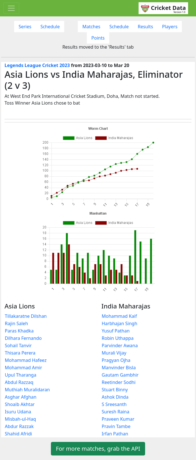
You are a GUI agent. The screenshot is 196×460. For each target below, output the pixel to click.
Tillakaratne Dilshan (26, 316)
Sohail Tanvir (18, 345)
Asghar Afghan (20, 397)
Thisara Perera (20, 353)
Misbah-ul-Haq (20, 419)
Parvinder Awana (120, 345)
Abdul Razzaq (19, 382)
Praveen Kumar (118, 419)
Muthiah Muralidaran (27, 389)
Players (169, 26)
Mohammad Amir (23, 367)
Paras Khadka (19, 331)
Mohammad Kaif (119, 316)
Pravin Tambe (116, 426)
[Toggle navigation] (11, 8)
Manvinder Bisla (119, 367)
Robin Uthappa (118, 338)
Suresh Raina (116, 412)
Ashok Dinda (115, 397)
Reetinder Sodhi (119, 382)
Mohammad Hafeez (26, 360)
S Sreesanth (114, 404)
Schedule (50, 26)
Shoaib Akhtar (20, 404)
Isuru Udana (18, 412)
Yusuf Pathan (116, 331)
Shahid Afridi (18, 434)
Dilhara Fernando (23, 338)
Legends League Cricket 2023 (37, 65)
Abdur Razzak (19, 426)
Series (25, 26)
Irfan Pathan (115, 434)
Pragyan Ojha (116, 360)
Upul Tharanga (20, 375)
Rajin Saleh (16, 323)
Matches (91, 26)
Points (98, 38)
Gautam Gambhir (120, 375)
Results (145, 26)
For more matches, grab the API (98, 448)
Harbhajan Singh (119, 323)
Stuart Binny (115, 389)
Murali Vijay (114, 353)
